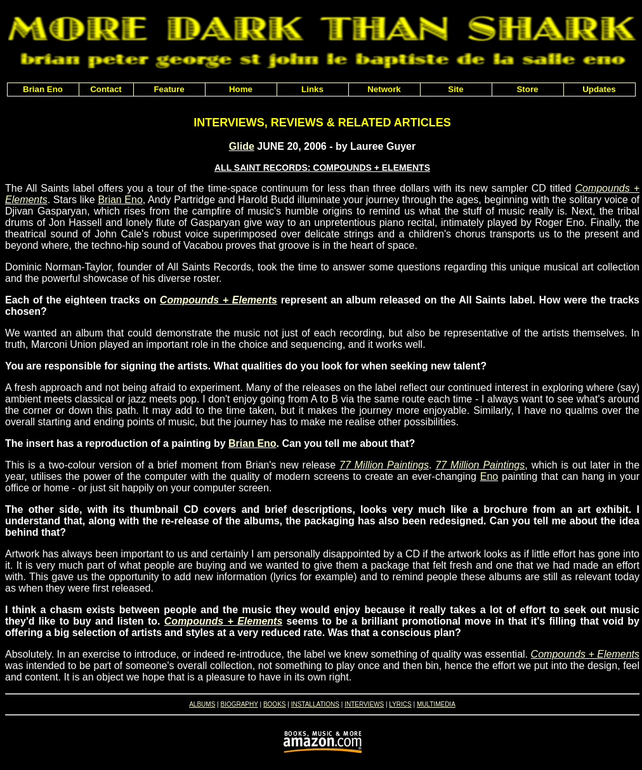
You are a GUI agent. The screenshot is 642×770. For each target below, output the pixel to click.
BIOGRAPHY (239, 704)
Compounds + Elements (218, 300)
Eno (489, 476)
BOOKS (274, 704)
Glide (241, 146)
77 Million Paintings (384, 465)
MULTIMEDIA (436, 704)
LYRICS (400, 704)
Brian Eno (120, 199)
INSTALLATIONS (315, 704)
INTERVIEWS (364, 704)
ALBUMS (202, 704)
